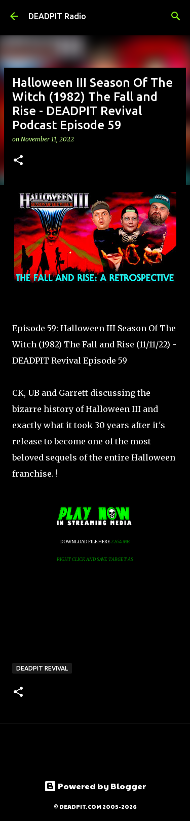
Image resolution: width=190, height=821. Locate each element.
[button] (18, 161)
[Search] (176, 16)
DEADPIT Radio (57, 16)
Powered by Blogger (95, 786)
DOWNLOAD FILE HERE (85, 541)
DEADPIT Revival (42, 668)
